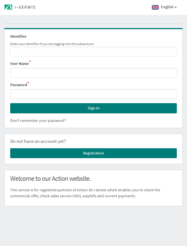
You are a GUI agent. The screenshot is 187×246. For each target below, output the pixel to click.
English (164, 7)
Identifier (18, 36)
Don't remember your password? (38, 120)
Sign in (94, 108)
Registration (93, 153)
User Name (20, 63)
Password (19, 84)
